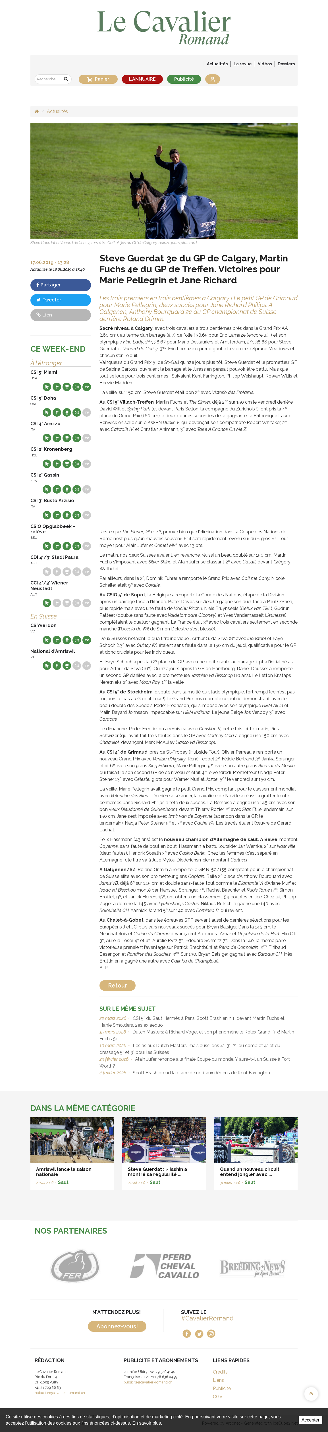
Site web (47, 387)
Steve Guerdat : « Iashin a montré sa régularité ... (157, 1172)
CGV (218, 1396)
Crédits (220, 1372)
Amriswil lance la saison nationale (64, 1172)
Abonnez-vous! (117, 1326)
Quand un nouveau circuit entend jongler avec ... (249, 1172)
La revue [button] (243, 64)
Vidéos (265, 64)
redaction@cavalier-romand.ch (60, 1393)
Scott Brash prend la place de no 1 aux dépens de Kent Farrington (201, 1072)
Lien (44, 315)
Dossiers (286, 64)
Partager (48, 285)
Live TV (86, 387)
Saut (63, 1182)
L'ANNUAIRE (142, 79)
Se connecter (212, 79)
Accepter (310, 1420)
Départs (57, 387)
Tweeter (48, 300)
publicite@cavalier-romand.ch (148, 1382)
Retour (117, 985)
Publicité (184, 79)
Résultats (67, 387)
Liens (218, 1380)
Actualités (217, 64)
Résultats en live (76, 387)
